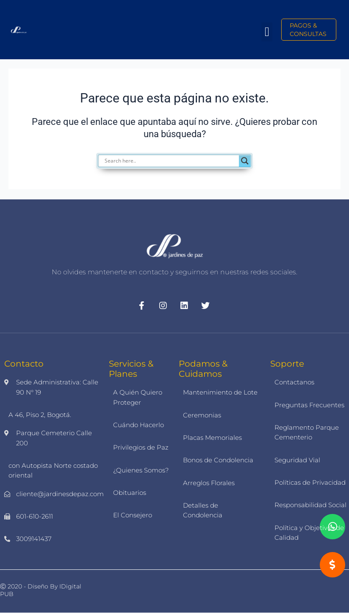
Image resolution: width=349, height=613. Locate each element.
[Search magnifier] (245, 161)
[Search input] (171, 161)
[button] (266, 31)
